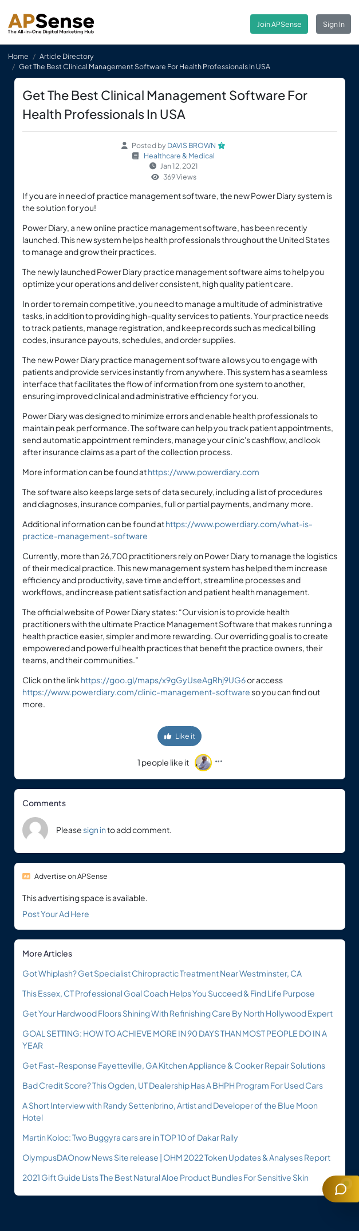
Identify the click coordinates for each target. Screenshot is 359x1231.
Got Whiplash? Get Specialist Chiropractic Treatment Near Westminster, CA (162, 973)
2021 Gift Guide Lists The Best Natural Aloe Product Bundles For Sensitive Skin (165, 1177)
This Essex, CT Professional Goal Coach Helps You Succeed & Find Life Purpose (168, 993)
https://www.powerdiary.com (203, 472)
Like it (179, 735)
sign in (94, 829)
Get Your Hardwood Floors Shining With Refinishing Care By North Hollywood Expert (177, 1013)
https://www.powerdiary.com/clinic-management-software (136, 692)
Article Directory (67, 56)
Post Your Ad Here (55, 914)
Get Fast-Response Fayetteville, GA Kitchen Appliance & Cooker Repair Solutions (173, 1065)
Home (18, 56)
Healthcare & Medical (179, 155)
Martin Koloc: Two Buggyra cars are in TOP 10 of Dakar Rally (130, 1137)
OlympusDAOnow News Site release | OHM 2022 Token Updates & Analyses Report (176, 1157)
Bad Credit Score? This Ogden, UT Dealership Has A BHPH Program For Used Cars (172, 1085)
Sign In (334, 24)
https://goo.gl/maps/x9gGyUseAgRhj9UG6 (163, 680)
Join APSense (279, 24)
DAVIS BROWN (191, 145)
